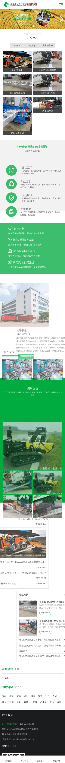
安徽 (4, 696)
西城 (4, 702)
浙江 (47, 696)
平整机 (5, 678)
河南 (19, 696)
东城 (55, 696)
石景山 (27, 702)
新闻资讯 (40, 759)
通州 (59, 702)
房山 (52, 702)
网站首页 (8, 759)
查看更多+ (7, 524)
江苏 (40, 696)
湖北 (26, 696)
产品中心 (24, 759)
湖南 (33, 696)
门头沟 (43, 702)
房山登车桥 (48, 45)
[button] (61, 19)
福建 (11, 696)
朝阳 (11, 702)
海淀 (35, 702)
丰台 (19, 702)
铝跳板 (33, 45)
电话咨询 (57, 759)
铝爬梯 (18, 45)
